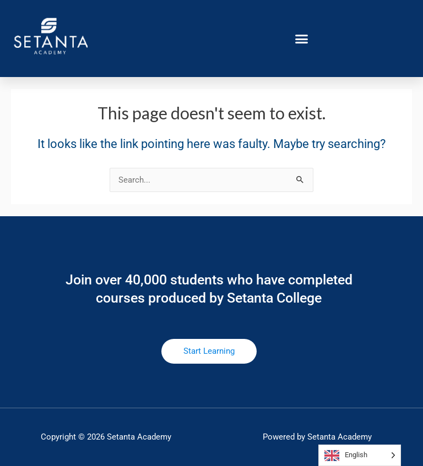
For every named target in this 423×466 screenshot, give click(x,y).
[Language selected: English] (359, 455)
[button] (301, 38)
